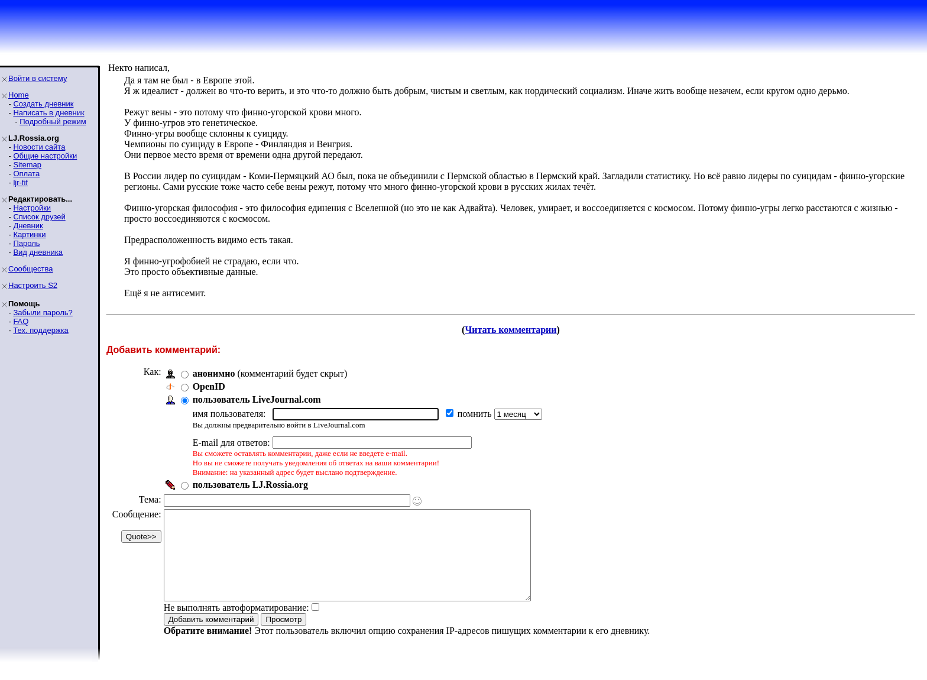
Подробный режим (53, 121)
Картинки (29, 234)
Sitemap (27, 164)
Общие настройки (45, 155)
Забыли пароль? (42, 312)
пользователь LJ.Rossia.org (250, 485)
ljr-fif (20, 182)
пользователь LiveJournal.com (257, 399)
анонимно (214, 373)
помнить (476, 414)
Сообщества (30, 268)
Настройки (32, 207)
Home (18, 94)
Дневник (28, 225)
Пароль (26, 243)
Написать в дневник (48, 112)
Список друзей (39, 216)
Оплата (26, 173)
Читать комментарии (510, 330)
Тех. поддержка (40, 330)
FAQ (20, 321)
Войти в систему (37, 78)
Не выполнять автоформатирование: (236, 625)
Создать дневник (43, 103)
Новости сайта (39, 147)
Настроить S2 (32, 285)
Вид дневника (38, 252)
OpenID (209, 386)
